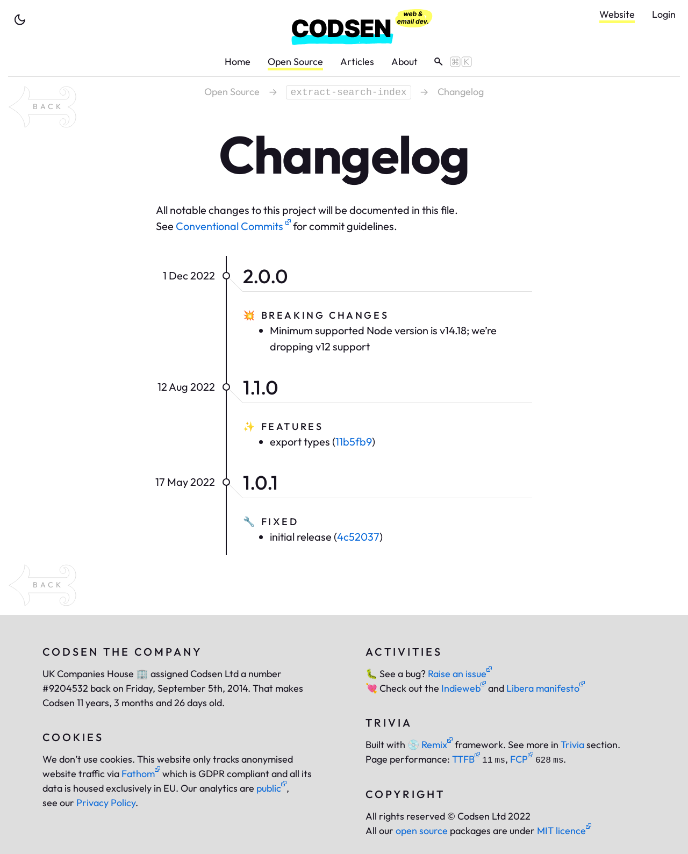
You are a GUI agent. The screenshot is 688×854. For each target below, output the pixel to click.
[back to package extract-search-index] (42, 106)
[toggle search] (449, 62)
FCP (521, 759)
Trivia (572, 744)
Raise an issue (460, 674)
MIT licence (564, 830)
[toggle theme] (20, 20)
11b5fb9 (353, 441)
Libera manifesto (545, 688)
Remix (430, 744)
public (271, 788)
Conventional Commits (233, 226)
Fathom (140, 773)
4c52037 (358, 536)
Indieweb (463, 688)
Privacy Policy (105, 802)
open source (422, 830)
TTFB (466, 759)
